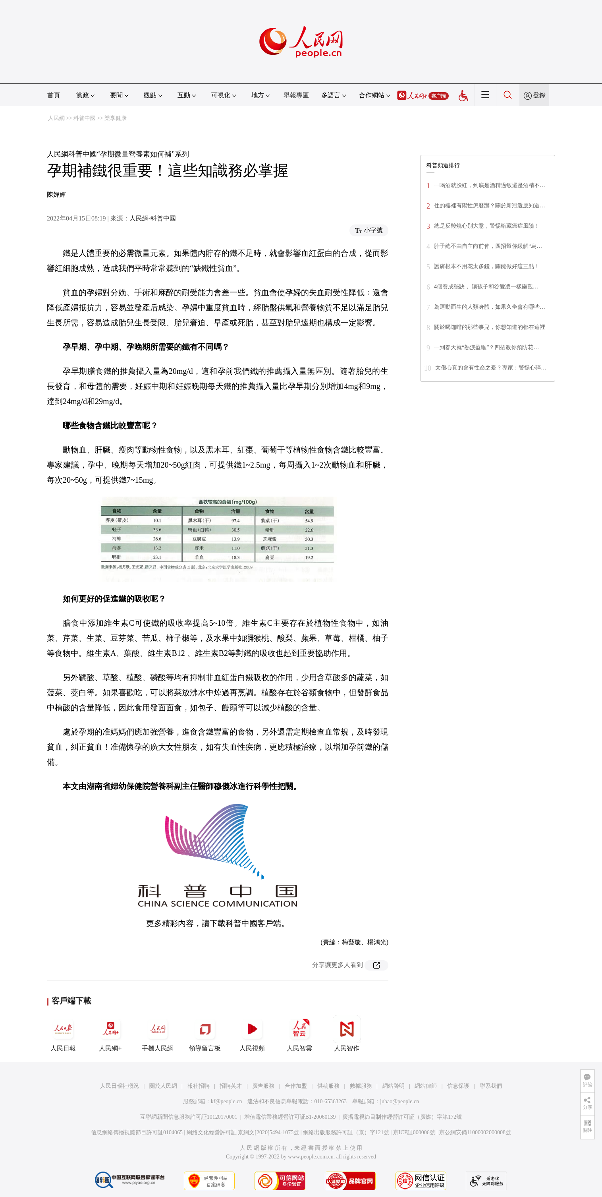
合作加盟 (296, 1086)
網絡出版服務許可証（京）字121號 (346, 1132)
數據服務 (361, 1086)
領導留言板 (205, 1033)
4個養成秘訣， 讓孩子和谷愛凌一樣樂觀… (486, 287)
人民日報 (63, 1033)
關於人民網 (163, 1086)
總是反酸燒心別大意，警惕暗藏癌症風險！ (487, 226)
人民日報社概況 (119, 1086)
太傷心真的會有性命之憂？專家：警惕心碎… (490, 368)
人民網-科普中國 (152, 218)
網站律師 (426, 1086)
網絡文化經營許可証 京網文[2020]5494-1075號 (243, 1132)
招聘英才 (231, 1086)
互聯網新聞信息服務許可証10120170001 (188, 1117)
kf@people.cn (226, 1101)
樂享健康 (115, 118)
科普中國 (84, 118)
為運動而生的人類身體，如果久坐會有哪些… (489, 307)
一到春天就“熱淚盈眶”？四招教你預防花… (486, 347)
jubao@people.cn (399, 1101)
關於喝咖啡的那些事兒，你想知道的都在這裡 (489, 327)
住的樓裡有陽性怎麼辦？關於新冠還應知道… (489, 206)
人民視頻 (252, 1033)
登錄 (539, 95)
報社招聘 (198, 1086)
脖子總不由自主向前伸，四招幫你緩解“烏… (488, 246)
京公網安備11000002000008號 (475, 1132)
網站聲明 (393, 1086)
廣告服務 (263, 1086)
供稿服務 (328, 1086)
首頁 (53, 95)
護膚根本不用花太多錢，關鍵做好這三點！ (487, 266)
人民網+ (110, 1033)
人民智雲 (299, 1033)
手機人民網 (158, 1033)
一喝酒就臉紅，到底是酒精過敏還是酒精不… (489, 185)
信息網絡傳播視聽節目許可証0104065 (137, 1132)
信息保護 (458, 1086)
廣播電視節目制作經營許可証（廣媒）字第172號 (402, 1117)
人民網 (56, 118)
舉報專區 (296, 95)
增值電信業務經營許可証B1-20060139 (290, 1117)
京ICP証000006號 (414, 1132)
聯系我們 (491, 1086)
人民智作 (347, 1033)
